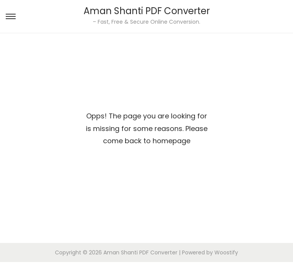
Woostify (226, 252)
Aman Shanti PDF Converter (147, 11)
